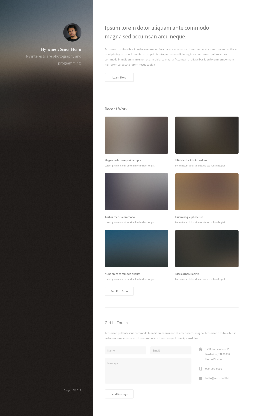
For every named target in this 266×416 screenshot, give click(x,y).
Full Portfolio (119, 291)
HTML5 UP (76, 390)
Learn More (119, 77)
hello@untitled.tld (217, 378)
